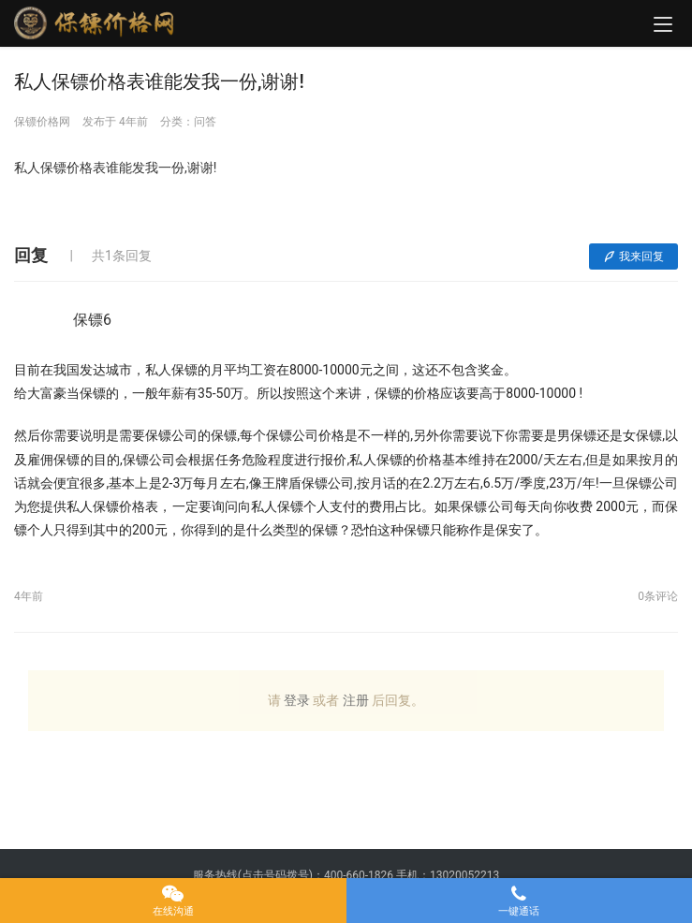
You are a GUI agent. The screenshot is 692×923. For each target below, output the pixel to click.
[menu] (663, 24)
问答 (205, 121)
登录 (297, 700)
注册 (356, 700)
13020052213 (464, 875)
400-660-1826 (358, 875)
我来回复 (633, 256)
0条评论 (658, 596)
